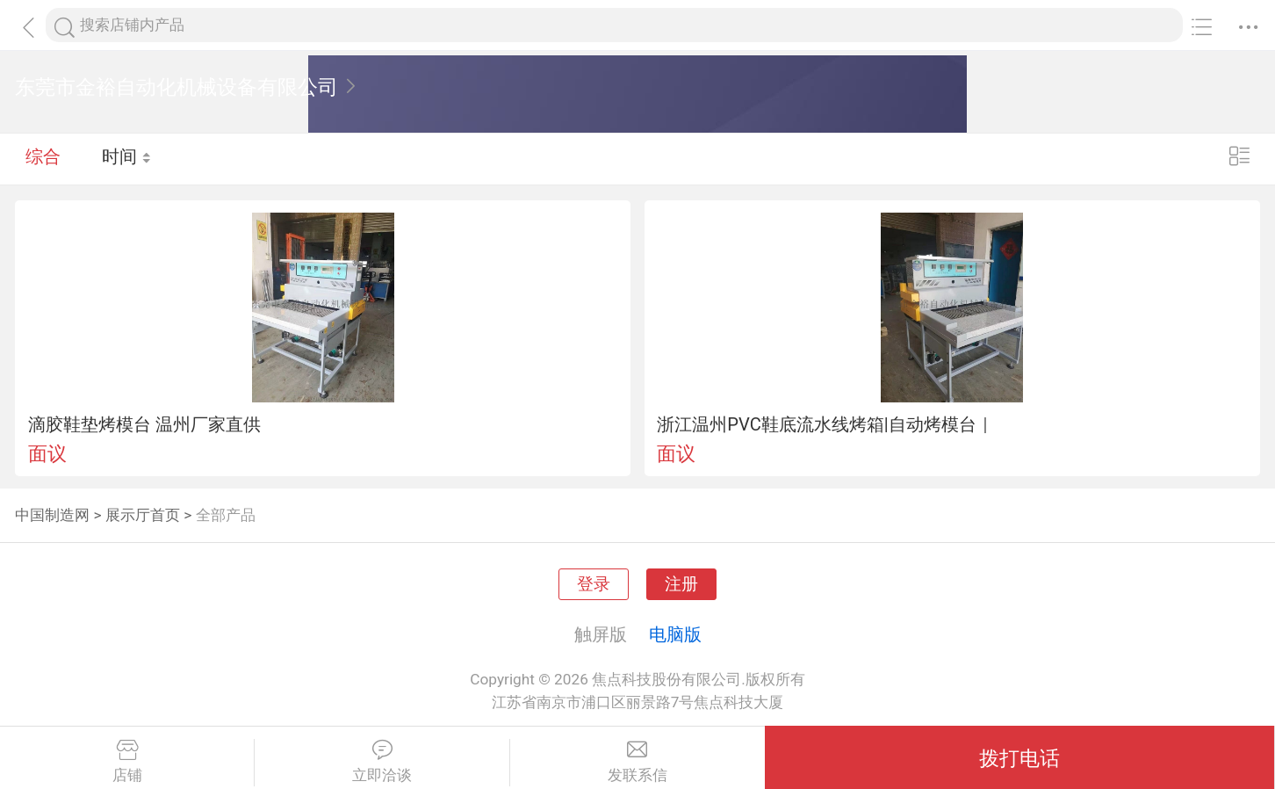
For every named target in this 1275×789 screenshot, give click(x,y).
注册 (681, 584)
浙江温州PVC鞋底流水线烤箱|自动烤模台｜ (825, 424)
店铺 (127, 762)
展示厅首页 (142, 515)
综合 (43, 158)
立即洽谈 (381, 762)
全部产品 (226, 515)
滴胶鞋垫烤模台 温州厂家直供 (144, 424)
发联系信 (637, 762)
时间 (127, 158)
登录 (593, 584)
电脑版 (675, 634)
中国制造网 (52, 515)
